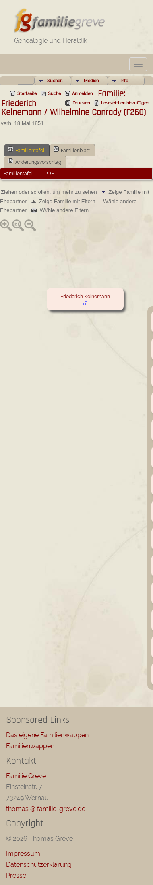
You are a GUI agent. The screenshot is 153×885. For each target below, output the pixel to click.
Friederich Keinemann (85, 296)
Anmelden (82, 93)
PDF (49, 173)
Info (124, 80)
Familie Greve (26, 776)
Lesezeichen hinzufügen (125, 103)
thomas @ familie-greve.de (45, 809)
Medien (91, 80)
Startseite (27, 93)
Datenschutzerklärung (39, 864)
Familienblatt (72, 149)
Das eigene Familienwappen (47, 735)
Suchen (54, 80)
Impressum (23, 853)
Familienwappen (30, 746)
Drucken (81, 103)
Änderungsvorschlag (34, 161)
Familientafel (26, 149)
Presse (16, 875)
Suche (54, 93)
